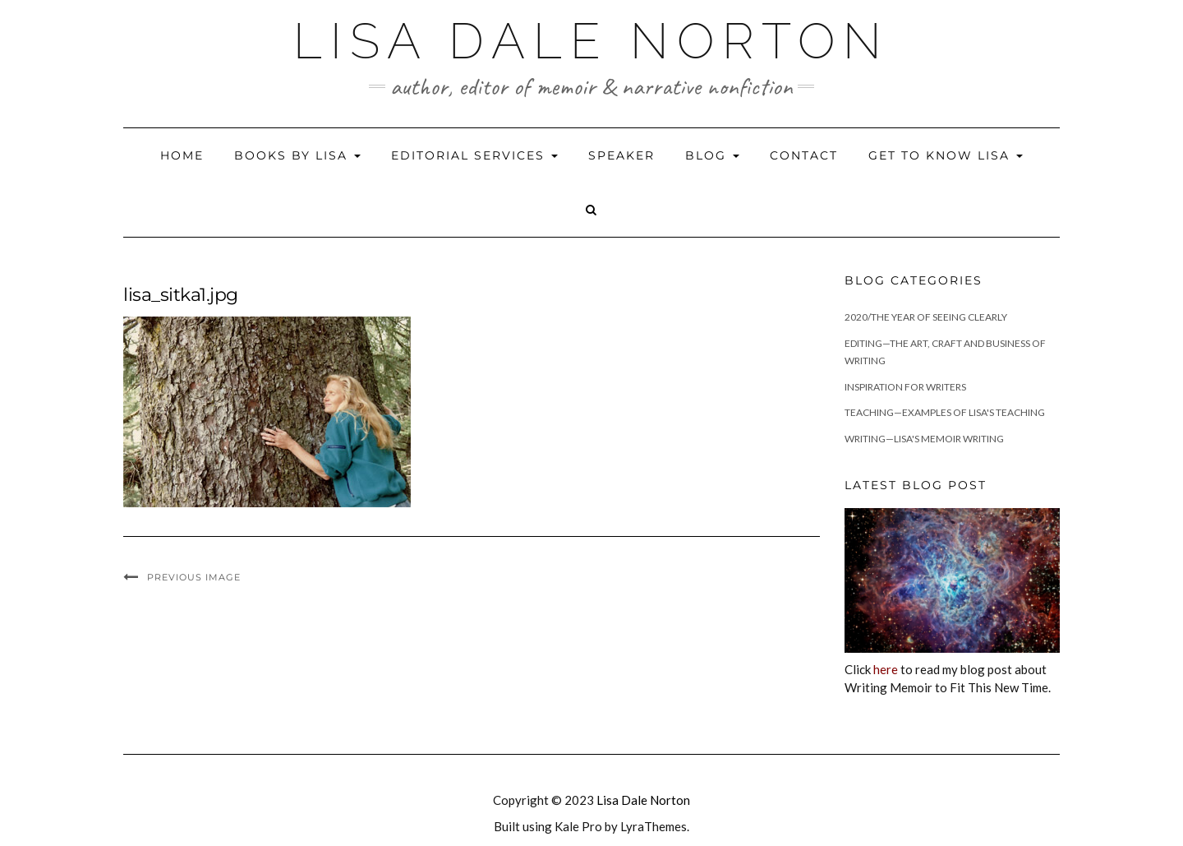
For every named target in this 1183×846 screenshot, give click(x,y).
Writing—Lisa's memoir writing (924, 438)
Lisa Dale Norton (591, 41)
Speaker (621, 155)
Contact (804, 155)
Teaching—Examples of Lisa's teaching (945, 412)
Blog (712, 155)
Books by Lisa (297, 155)
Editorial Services (474, 155)
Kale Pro (578, 826)
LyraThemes (653, 826)
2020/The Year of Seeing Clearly (926, 317)
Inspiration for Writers (905, 387)
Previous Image (194, 577)
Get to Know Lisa (945, 155)
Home (182, 155)
